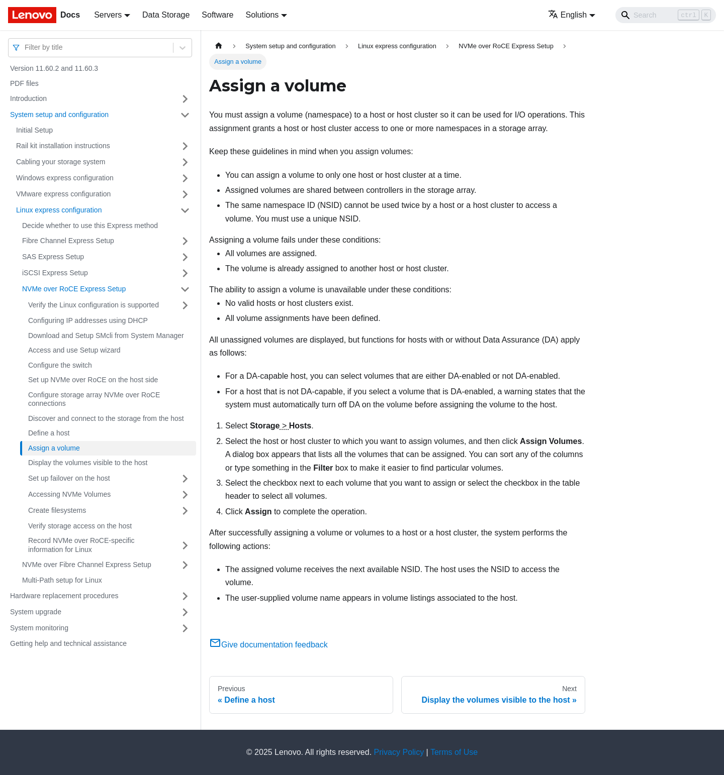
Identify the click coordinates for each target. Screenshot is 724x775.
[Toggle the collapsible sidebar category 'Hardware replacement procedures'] (185, 596)
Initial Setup (34, 130)
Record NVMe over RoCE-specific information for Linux (81, 544)
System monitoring (39, 628)
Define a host (49, 433)
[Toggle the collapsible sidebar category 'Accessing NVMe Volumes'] (185, 495)
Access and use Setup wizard (74, 350)
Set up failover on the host (69, 478)
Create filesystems (57, 510)
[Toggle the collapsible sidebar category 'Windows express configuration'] (185, 178)
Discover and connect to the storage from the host (106, 418)
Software (217, 15)
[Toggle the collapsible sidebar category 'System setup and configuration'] (185, 115)
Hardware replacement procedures (64, 596)
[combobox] (26, 47)
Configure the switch (60, 365)
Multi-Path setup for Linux (62, 580)
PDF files (24, 83)
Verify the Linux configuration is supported (93, 305)
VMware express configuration (63, 194)
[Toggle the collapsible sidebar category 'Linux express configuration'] (185, 210)
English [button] (567, 15)
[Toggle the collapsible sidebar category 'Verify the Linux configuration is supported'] (185, 305)
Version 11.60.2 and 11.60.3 (54, 68)
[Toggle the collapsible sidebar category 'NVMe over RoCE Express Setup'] (185, 289)
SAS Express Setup (53, 257)
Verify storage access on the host (80, 526)
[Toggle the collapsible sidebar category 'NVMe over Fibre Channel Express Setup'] (185, 565)
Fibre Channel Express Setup (68, 241)
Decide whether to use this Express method (90, 226)
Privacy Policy (399, 752)
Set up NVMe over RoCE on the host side (93, 380)
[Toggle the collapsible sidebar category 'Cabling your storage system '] (185, 162)
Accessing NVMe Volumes (69, 494)
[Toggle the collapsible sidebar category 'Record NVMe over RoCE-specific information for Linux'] (185, 545)
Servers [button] (108, 15)
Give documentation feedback (268, 644)
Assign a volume (54, 448)
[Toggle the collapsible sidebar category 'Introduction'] (185, 99)
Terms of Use (454, 752)
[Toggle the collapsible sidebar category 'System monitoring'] (185, 628)
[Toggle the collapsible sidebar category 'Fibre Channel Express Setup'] (185, 241)
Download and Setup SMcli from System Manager (106, 335)
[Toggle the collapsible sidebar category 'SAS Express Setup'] (185, 257)
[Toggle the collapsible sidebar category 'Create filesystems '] (185, 511)
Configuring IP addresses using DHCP (88, 320)
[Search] (665, 15)
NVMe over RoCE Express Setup (74, 289)
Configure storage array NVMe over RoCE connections (94, 399)
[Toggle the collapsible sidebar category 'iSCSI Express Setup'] (185, 273)
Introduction (28, 98)
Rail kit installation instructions (63, 146)
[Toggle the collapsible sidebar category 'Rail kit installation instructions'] (185, 146)
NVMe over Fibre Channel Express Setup (86, 565)
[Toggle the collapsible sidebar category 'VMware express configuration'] (185, 194)
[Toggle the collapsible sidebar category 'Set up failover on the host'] (185, 479)
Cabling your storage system (60, 162)
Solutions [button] (262, 15)
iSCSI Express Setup (55, 273)
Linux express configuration (59, 210)
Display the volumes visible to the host (87, 463)
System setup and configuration (59, 114)
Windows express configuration (65, 178)
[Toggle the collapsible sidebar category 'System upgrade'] (185, 612)
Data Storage (166, 15)
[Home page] (218, 46)
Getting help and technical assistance (68, 643)
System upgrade (35, 612)
